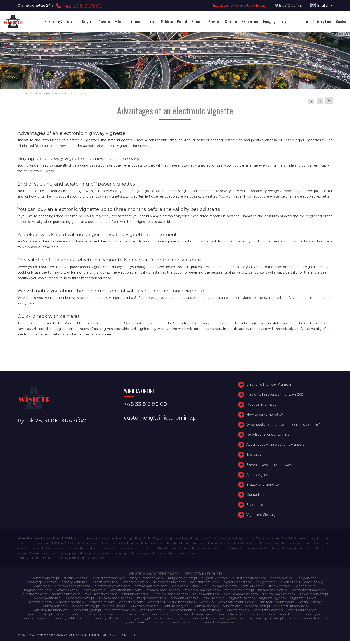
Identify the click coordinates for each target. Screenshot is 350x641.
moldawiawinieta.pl (239, 590)
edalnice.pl (42, 586)
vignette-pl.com (39, 602)
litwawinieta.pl (279, 586)
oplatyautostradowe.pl (309, 590)
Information (299, 21)
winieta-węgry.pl (206, 606)
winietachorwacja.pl (120, 610)
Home (23, 93)
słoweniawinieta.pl (185, 598)
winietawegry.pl (263, 614)
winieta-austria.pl (55, 606)
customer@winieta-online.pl (240, 5)
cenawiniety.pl (281, 578)
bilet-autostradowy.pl (109, 578)
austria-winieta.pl (46, 578)
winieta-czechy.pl (85, 606)
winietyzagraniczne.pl (170, 618)
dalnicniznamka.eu (204, 582)
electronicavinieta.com (72, 586)
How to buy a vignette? (264, 415)
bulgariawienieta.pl (182, 578)
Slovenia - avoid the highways (269, 465)
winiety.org (314, 614)
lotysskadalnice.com (126, 590)
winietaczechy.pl (153, 610)
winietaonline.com (302, 610)
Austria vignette (258, 475)
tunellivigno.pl (214, 598)
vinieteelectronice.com (276, 602)
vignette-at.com (242, 598)
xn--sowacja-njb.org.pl (266, 618)
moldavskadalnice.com (202, 590)
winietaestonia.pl (183, 610)
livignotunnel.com (38, 590)
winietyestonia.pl (108, 618)
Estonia (120, 21)
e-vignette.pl (266, 582)
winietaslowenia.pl (165, 614)
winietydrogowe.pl (37, 618)
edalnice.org (313, 582)
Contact (342, 21)
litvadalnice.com (224, 586)
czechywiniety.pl (135, 582)
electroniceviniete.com (112, 586)
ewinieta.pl (180, 586)
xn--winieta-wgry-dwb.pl (217, 622)
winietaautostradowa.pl (52, 610)
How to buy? (53, 21)
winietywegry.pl (138, 618)
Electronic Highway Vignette (269, 385)
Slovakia (215, 21)
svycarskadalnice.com (115, 598)
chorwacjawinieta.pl (42, 582)
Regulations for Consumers (267, 435)
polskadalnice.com (66, 594)
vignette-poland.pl (70, 602)
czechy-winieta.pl (75, 582)
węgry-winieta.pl (232, 618)
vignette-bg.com (272, 598)
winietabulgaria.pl (87, 610)
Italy (283, 21)
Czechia (104, 21)
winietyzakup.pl (203, 618)
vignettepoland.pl (182, 602)
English (321, 5)
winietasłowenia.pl (233, 614)
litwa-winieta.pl (252, 586)
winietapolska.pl (39, 614)
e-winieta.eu (290, 582)
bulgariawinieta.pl (214, 578)
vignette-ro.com (102, 602)
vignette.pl (156, 602)
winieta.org (232, 606)
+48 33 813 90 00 (78, 6)
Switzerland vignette (262, 485)
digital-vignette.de (237, 582)
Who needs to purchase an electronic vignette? (283, 425)
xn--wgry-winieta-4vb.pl (132, 622)
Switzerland (250, 21)
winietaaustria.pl (257, 606)
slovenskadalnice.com (241, 594)
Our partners (256, 495)
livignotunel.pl (305, 586)
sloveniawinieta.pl (205, 594)
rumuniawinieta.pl (135, 594)
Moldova (167, 21)
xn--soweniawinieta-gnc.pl (307, 618)
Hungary (269, 21)
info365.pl (200, 586)
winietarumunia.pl (70, 614)
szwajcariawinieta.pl (151, 598)
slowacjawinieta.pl (47, 598)
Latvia (152, 21)
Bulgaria (88, 21)
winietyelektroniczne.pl (73, 618)
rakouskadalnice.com (101, 594)
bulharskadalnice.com (249, 578)
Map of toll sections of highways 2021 (275, 394)
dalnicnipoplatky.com (169, 582)
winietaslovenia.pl (101, 614)
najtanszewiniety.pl (273, 590)
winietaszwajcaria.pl (199, 614)
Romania (198, 21)
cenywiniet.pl (307, 578)
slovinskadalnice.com (278, 594)
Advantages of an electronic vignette (275, 445)
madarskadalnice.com (163, 590)
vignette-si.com (131, 602)
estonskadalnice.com (151, 586)
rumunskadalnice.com (171, 594)
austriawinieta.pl (75, 578)
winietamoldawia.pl (268, 610)
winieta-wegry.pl (176, 606)
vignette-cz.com (303, 598)
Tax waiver (254, 455)
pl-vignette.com (34, 594)
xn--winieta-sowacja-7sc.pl (174, 622)
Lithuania (136, 21)
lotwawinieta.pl (94, 590)
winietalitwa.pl (211, 610)
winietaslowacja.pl (133, 614)
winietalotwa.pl (238, 610)
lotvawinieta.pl (67, 590)
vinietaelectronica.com (236, 602)
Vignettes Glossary (261, 515)
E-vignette (254, 505)
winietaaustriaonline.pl (291, 606)
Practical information (262, 405)
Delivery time (322, 21)
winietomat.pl (290, 614)
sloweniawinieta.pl (80, 598)
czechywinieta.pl (106, 582)
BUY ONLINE (290, 5)
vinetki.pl (208, 602)
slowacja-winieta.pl (313, 594)
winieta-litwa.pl (114, 606)
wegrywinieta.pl (311, 602)
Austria (72, 21)
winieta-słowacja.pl (145, 606)
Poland (182, 21)
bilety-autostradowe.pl (146, 578)
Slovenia (231, 21)
